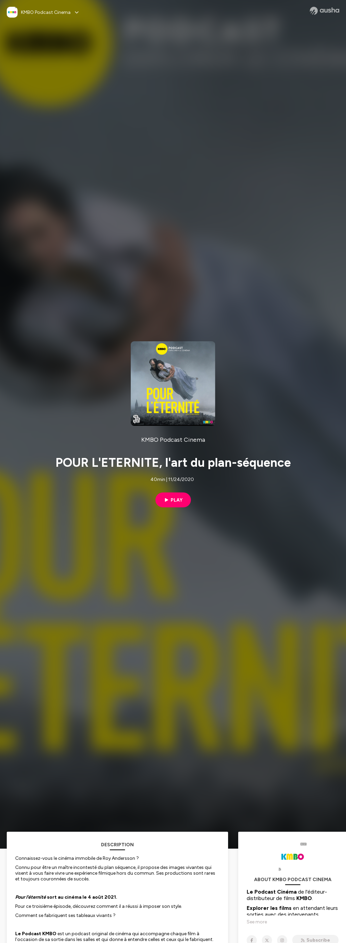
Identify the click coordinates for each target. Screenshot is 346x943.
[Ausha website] (324, 11)
